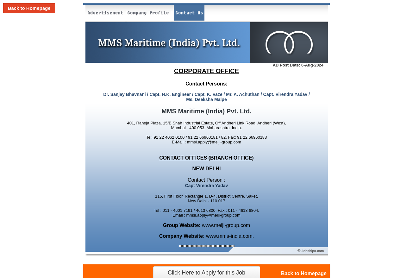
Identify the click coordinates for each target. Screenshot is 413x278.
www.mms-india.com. (230, 236)
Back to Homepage (29, 8)
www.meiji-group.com (226, 225)
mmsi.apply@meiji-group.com (214, 142)
